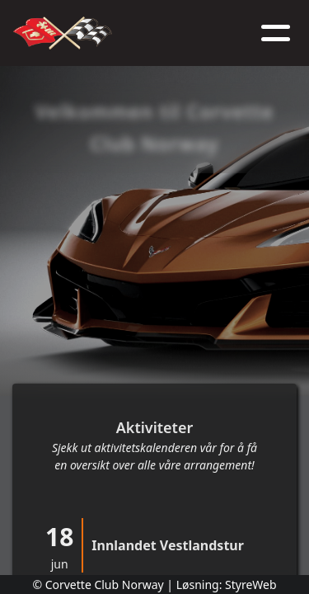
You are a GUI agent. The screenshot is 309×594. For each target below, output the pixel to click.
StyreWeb (251, 584)
